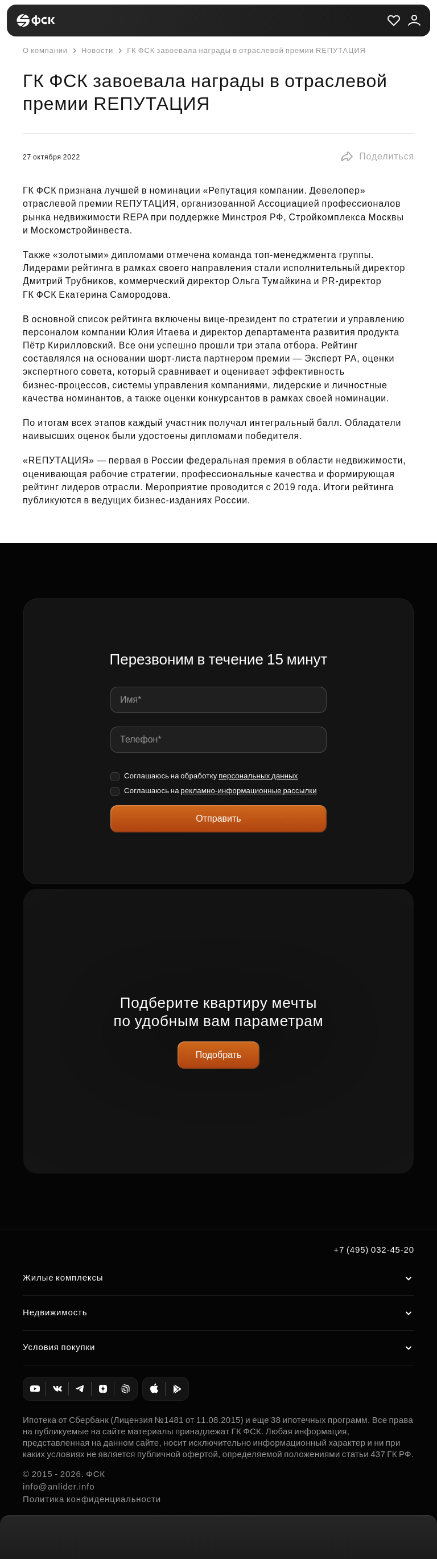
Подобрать (219, 1055)
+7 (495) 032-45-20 (373, 1249)
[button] (377, 156)
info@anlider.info (58, 1486)
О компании (45, 50)
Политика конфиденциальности (92, 1499)
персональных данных (258, 776)
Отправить (218, 818)
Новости (91, 50)
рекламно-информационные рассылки (248, 790)
